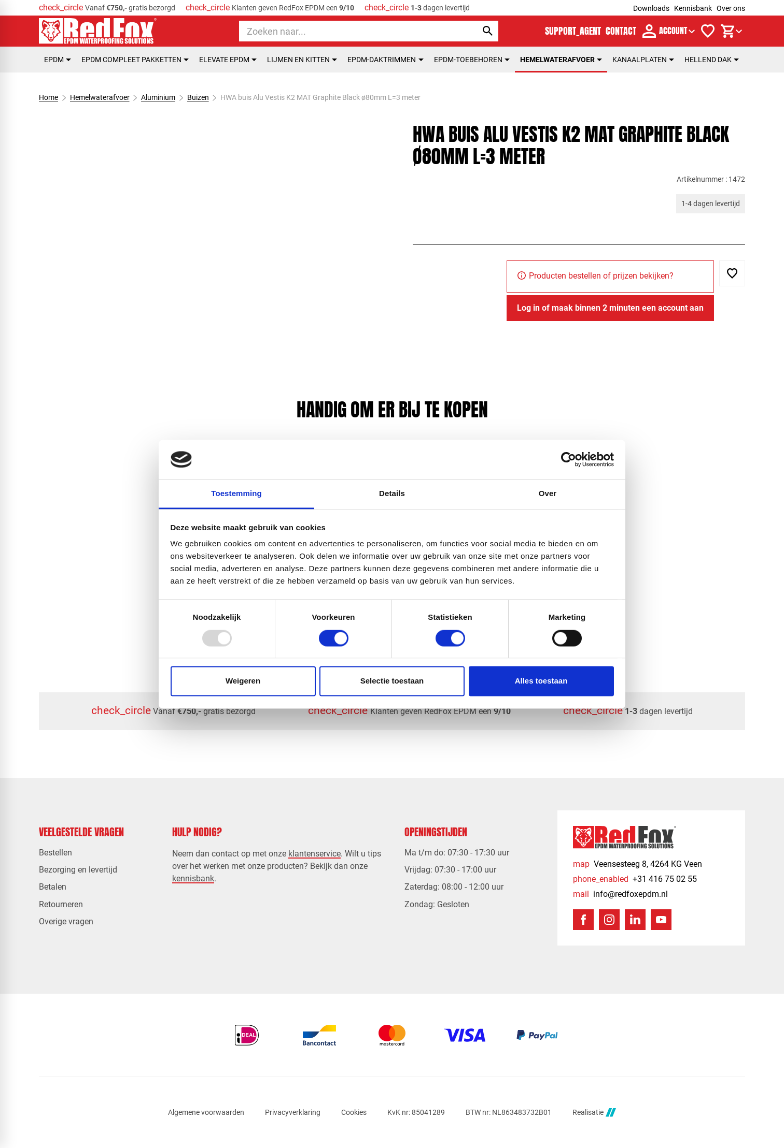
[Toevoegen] (732, 273)
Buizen (197, 97)
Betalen (52, 887)
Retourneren (61, 904)
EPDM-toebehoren (472, 59)
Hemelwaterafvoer (561, 59)
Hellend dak (711, 59)
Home (48, 97)
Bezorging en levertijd (78, 870)
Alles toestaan (541, 681)
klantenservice (314, 854)
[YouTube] (661, 919)
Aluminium (158, 97)
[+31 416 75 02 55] (635, 879)
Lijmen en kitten (302, 59)
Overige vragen (66, 921)
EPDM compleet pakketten (135, 59)
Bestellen (55, 853)
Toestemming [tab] (236, 493)
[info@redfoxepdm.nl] (620, 894)
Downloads (651, 8)
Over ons (731, 8)
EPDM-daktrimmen (385, 59)
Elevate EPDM (228, 59)
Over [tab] (548, 493)
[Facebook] (583, 919)
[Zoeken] (348, 31)
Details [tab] (392, 493)
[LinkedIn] (635, 919)
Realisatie (594, 1112)
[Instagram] (609, 919)
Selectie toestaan (392, 681)
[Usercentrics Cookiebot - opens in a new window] (568, 459)
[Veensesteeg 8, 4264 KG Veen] (637, 864)
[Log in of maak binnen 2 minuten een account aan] (610, 308)
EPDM (57, 59)
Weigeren (243, 681)
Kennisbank (693, 8)
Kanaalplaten (643, 59)
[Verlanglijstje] (708, 31)
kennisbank (193, 878)
